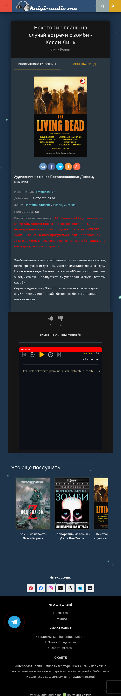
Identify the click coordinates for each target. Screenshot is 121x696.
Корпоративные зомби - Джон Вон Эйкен (72, 536)
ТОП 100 (62, 613)
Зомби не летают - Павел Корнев (33, 536)
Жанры (62, 618)
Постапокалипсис (64, 176)
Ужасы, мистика (64, 205)
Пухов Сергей (45, 191)
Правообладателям (62, 642)
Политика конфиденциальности (61, 636)
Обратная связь (62, 648)
